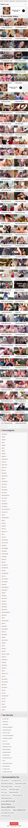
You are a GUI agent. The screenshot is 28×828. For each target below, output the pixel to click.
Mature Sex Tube (19, 1)
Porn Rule (25, 1)
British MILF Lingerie (14, 789)
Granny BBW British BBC (16, 780)
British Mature (4, 789)
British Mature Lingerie (20, 783)
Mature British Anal (5, 810)
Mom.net (5, 4)
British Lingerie (4, 792)
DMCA (19, 825)
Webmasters (13, 825)
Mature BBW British (5, 780)
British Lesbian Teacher (6, 786)
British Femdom (18, 786)
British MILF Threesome (5, 795)
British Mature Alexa (6, 815)
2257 (8, 825)
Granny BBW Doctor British (7, 813)
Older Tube (6, 1)
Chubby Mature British (6, 798)
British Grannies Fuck (18, 795)
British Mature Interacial (7, 783)
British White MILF (13, 792)
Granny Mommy (12, 1)
